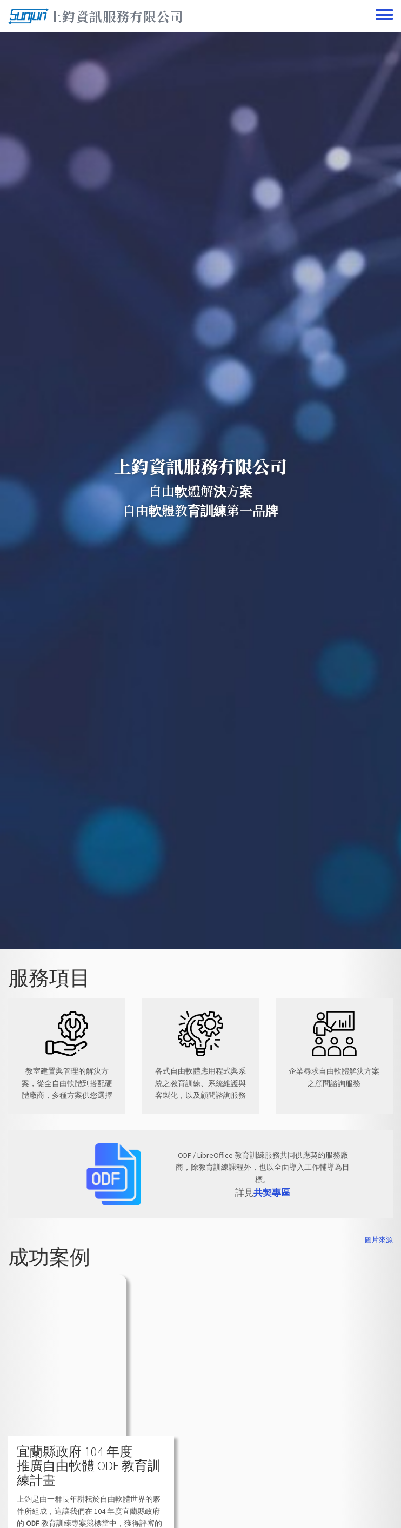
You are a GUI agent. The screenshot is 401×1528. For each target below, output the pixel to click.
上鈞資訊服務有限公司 (116, 15)
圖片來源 (379, 1239)
